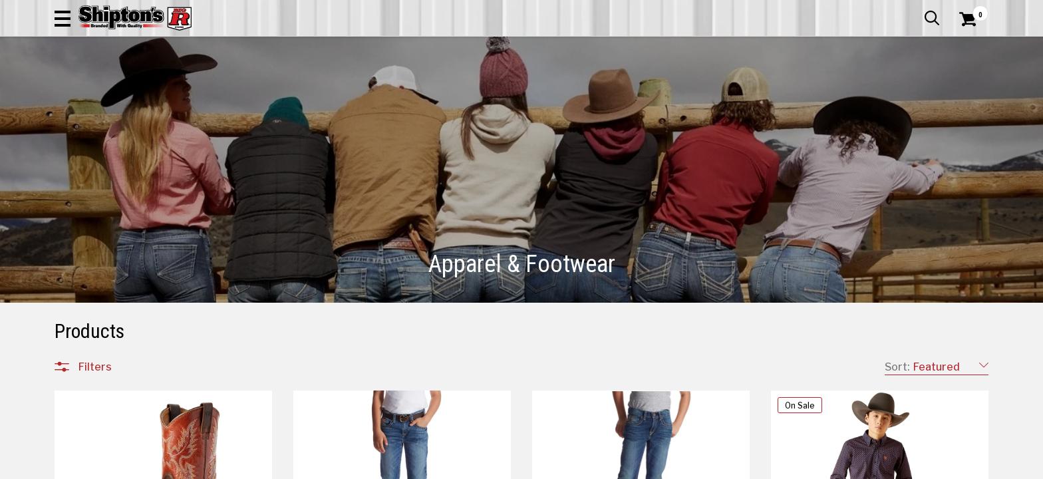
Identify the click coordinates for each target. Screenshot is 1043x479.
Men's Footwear (113, 272)
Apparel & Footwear (113, 89)
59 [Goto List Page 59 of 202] (785, 466)
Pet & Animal (785, 89)
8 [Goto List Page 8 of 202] (685, 466)
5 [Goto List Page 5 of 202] (625, 466)
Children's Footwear (121, 256)
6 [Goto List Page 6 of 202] (645, 466)
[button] (665, 48)
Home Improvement (575, 89)
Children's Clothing (118, 209)
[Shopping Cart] (965, 48)
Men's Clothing (110, 225)
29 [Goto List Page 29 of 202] (765, 466)
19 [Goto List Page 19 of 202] (745, 466)
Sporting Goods (882, 89)
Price (89, 391)
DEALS (963, 89)
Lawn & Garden (690, 89)
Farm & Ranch (371, 89)
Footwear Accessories (128, 304)
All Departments (118, 163)
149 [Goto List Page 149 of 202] (805, 466)
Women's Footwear (121, 288)
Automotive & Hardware (250, 89)
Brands (94, 363)
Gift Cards (855, 10)
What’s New (914, 10)
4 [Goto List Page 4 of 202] (605, 466)
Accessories (105, 193)
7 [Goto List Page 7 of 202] (665, 466)
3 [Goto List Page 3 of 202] (585, 466)
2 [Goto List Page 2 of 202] (565, 466)
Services (970, 10)
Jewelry (93, 320)
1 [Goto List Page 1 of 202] (525, 466)
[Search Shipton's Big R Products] (521, 48)
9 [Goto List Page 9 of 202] (705, 466)
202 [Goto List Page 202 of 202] (824, 466)
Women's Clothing (118, 241)
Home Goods (465, 89)
